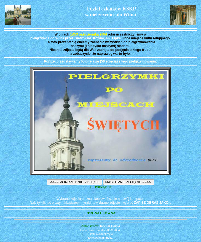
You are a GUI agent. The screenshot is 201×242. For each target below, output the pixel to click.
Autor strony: (90, 226)
